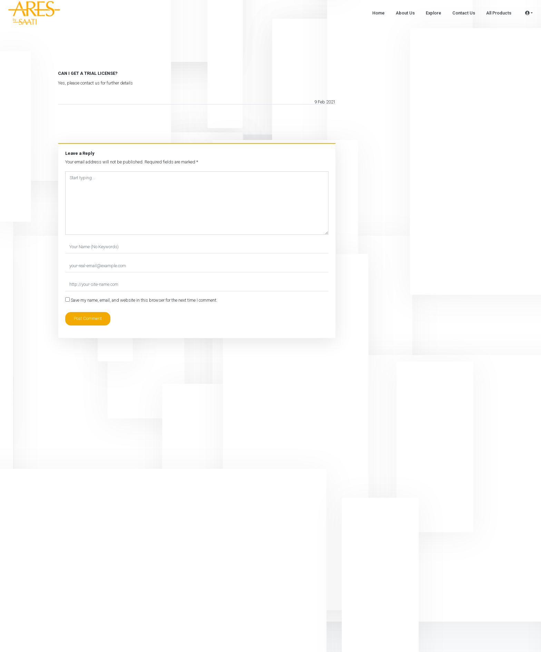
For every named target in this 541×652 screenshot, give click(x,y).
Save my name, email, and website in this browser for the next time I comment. (144, 300)
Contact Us (463, 13)
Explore (433, 13)
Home (378, 13)
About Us (405, 13)
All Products (498, 13)
